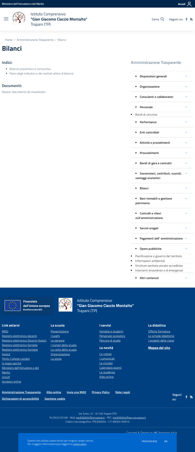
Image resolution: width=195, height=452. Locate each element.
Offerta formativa (159, 331)
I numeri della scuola (64, 345)
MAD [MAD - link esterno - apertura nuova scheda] (5, 331)
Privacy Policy (101, 392)
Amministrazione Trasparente (35, 39)
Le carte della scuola (64, 349)
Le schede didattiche (161, 336)
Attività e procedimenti (155, 142)
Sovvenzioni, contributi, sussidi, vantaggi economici (158, 175)
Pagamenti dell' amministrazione (161, 238)
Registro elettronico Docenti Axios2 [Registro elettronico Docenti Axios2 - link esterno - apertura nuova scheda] (24, 340)
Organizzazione (150, 86)
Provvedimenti (149, 153)
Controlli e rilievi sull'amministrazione (149, 215)
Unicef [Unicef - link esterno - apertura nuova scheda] (6, 377)
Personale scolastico (112, 336)
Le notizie (105, 354)
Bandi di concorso (146, 114)
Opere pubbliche (150, 248)
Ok (166, 441)
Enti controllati (149, 132)
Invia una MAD (76, 392)
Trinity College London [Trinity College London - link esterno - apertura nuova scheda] (16, 358)
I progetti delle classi (161, 340)
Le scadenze (107, 372)
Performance (148, 122)
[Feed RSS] (191, 19)
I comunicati (107, 358)
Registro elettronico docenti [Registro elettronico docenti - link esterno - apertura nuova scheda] (19, 336)
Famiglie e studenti (111, 331)
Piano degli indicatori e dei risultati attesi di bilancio (42, 73)
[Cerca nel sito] (158, 19)
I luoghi (55, 336)
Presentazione (60, 331)
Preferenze (149, 441)
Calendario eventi (110, 367)
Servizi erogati (149, 228)
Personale (146, 107)
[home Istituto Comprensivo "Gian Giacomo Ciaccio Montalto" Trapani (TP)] (49, 19)
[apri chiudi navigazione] (6, 19)
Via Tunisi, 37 (86, 414)
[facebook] (186, 19)
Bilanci (62, 39)
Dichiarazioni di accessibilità (20, 398)
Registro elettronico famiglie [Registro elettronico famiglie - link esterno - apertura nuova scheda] (20, 345)
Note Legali (122, 392)
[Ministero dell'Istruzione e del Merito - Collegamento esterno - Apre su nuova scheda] (23, 4)
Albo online (106, 376)
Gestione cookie (55, 398)
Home (9, 39)
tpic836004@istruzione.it (90, 417)
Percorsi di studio (110, 340)
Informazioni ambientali (150, 261)
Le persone (58, 340)
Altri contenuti (149, 278)
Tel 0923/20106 (58, 417)
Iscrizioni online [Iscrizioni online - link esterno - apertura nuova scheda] (11, 381)
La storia (56, 358)
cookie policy (79, 444)
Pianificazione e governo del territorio (158, 256)
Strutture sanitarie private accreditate (159, 265)
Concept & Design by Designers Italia (151, 432)
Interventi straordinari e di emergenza (159, 270)
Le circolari (106, 363)
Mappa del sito (159, 347)
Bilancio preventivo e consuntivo (30, 69)
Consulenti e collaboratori (156, 96)
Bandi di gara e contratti (156, 163)
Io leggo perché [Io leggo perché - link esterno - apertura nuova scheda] (11, 363)
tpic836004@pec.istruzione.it (129, 417)
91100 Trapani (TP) (106, 414)
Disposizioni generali (153, 76)
